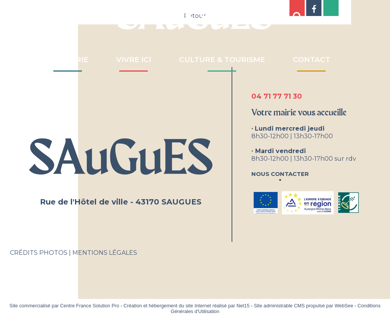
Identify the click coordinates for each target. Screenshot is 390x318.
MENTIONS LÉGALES (104, 252)
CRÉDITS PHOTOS (38, 252)
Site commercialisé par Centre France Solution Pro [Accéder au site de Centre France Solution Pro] (64, 305)
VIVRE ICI (133, 59)
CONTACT (311, 59)
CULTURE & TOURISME (222, 59)
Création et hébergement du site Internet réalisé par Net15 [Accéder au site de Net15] (186, 305)
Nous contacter (280, 173)
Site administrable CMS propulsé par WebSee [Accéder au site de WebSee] (303, 305)
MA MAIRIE (67, 59)
